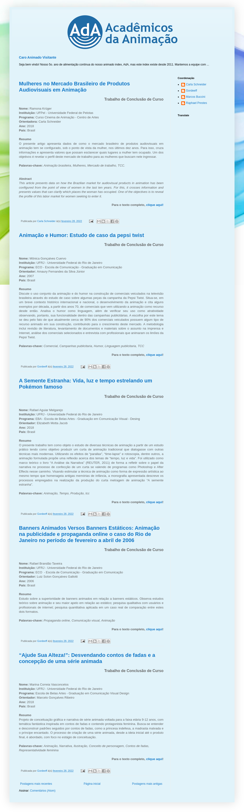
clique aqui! (154, 205)
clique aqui (154, 355)
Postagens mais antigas (147, 783)
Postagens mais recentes (36, 783)
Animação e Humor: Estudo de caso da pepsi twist (81, 235)
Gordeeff (191, 90)
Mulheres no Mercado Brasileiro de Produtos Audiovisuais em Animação (74, 87)
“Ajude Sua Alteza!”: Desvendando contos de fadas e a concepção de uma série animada (87, 658)
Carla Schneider (196, 84)
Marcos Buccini (195, 96)
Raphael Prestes (196, 103)
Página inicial (92, 783)
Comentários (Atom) (42, 790)
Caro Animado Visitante (37, 57)
